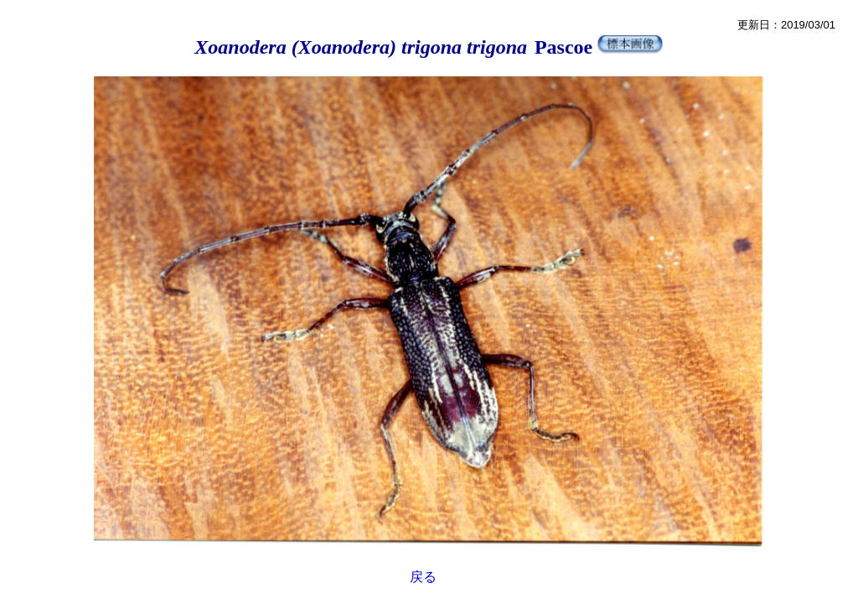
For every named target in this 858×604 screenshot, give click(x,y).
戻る (423, 577)
